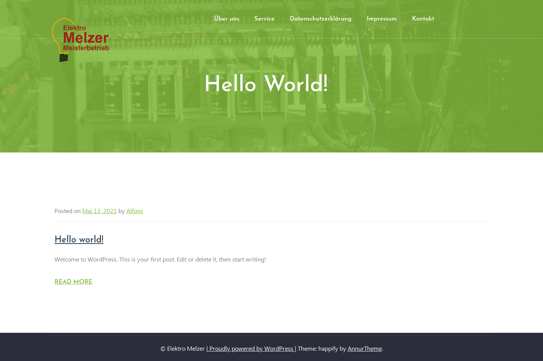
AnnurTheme (365, 348)
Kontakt (423, 19)
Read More (73, 282)
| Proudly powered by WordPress (250, 348)
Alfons (134, 211)
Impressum (382, 19)
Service (264, 19)
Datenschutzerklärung (320, 19)
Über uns (226, 19)
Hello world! (79, 240)
